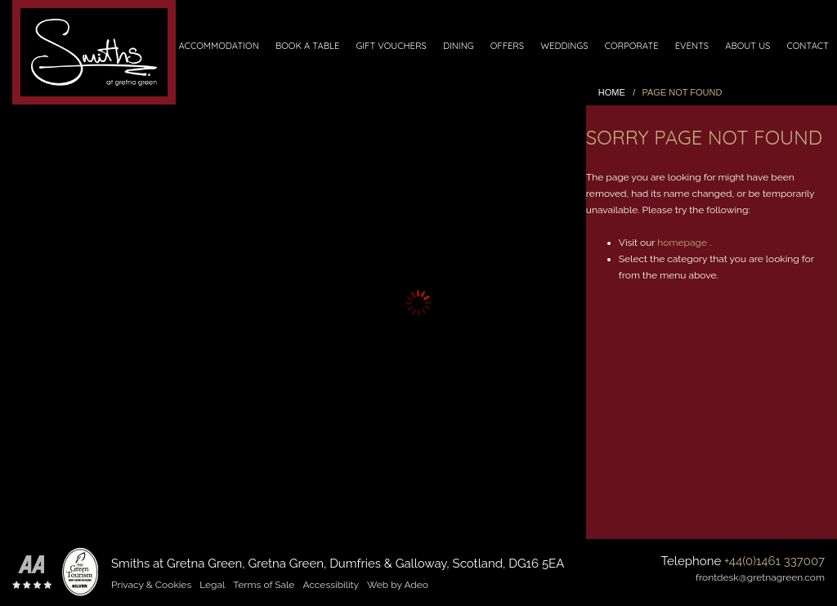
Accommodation (218, 45)
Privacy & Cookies (151, 584)
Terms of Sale (263, 584)
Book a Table (307, 45)
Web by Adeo (397, 584)
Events (692, 45)
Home (611, 92)
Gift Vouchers (391, 45)
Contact (807, 45)
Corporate (632, 45)
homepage (682, 242)
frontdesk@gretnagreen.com (760, 577)
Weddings (564, 45)
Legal (212, 584)
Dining (458, 45)
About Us (747, 45)
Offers (507, 45)
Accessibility (330, 584)
